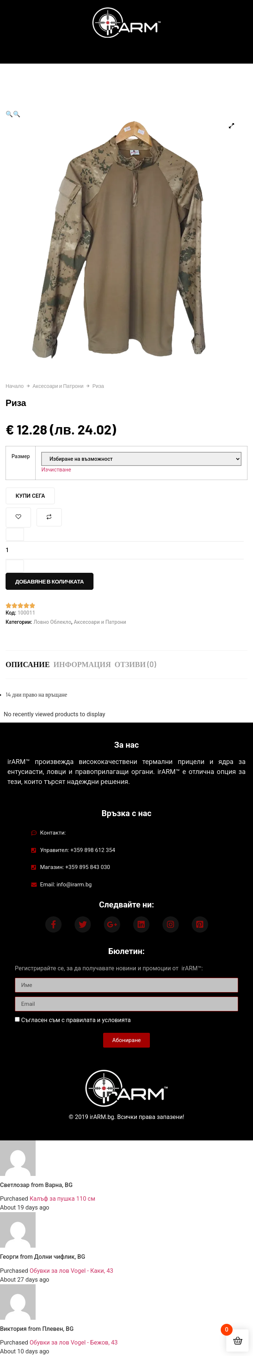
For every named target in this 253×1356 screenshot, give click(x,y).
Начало (15, 386)
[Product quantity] (125, 550)
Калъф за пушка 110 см (62, 1198)
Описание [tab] (28, 664)
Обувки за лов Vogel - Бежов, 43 (74, 1342)
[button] (9, 114)
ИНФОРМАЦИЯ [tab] (82, 664)
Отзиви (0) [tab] (135, 664)
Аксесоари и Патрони (58, 386)
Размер (21, 456)
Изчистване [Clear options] (56, 470)
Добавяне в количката (49, 581)
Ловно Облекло (52, 622)
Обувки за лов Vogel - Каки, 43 (71, 1270)
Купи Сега (30, 496)
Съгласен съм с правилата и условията (76, 1020)
